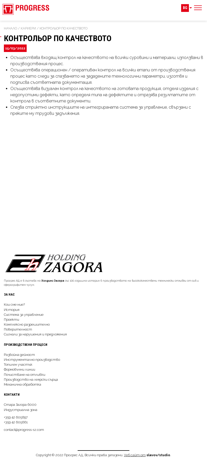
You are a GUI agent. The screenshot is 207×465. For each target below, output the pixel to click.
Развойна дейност (19, 355)
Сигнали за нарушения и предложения (35, 334)
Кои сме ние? (14, 304)
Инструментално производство (32, 360)
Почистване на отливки (24, 375)
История (11, 310)
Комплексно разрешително (27, 324)
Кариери (28, 28)
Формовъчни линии (19, 369)
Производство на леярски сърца (31, 379)
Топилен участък (18, 364)
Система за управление (23, 315)
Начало (10, 28)
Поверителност (18, 329)
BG (185, 8)
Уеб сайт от (135, 455)
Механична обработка (22, 384)
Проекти (11, 319)
